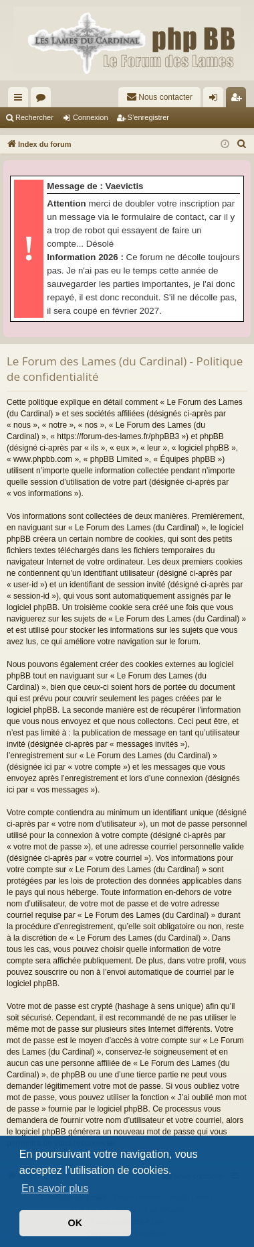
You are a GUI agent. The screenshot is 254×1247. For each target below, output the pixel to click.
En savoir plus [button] (55, 1188)
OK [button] (75, 1223)
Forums (43, 100)
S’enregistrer (148, 117)
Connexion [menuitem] (216, 100)
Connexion (90, 117)
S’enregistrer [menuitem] (239, 100)
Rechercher (34, 117)
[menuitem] (159, 97)
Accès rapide (20, 100)
